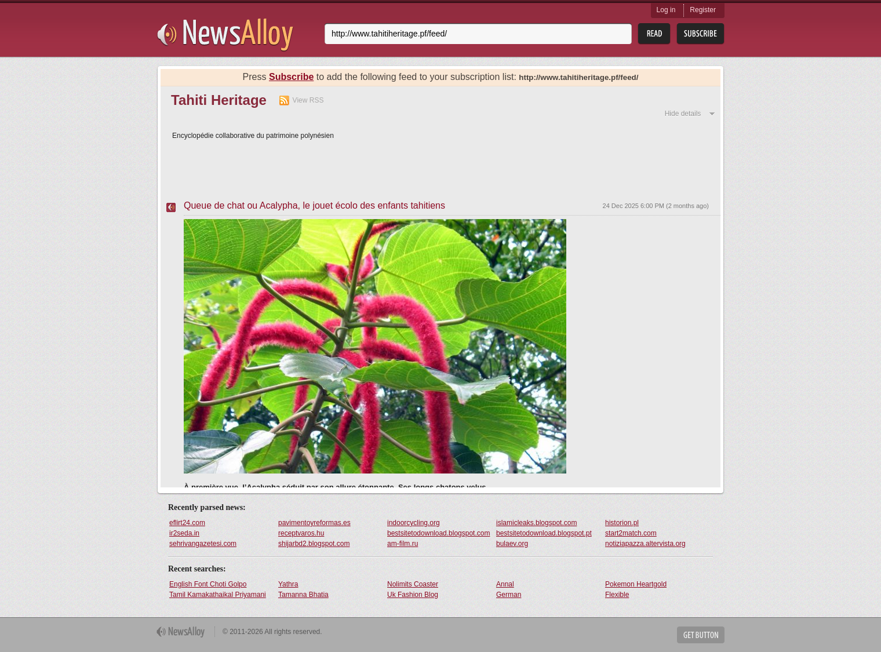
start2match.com (631, 533)
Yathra (288, 584)
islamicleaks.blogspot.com (536, 523)
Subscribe (291, 77)
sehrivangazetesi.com (202, 544)
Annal (505, 584)
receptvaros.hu (301, 533)
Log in (666, 10)
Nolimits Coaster (412, 584)
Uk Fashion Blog (412, 595)
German (508, 595)
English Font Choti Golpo (207, 584)
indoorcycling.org (413, 523)
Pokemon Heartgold (636, 584)
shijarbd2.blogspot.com (314, 544)
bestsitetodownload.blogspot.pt (544, 533)
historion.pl (622, 523)
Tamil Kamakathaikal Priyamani (217, 595)
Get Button (701, 634)
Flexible (617, 595)
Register (703, 10)
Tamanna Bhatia (303, 595)
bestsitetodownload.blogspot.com (438, 533)
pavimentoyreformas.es (314, 523)
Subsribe (700, 34)
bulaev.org (512, 544)
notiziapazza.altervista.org (645, 544)
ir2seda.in (184, 533)
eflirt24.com (187, 523)
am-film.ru (402, 544)
